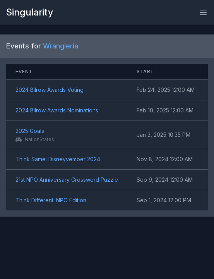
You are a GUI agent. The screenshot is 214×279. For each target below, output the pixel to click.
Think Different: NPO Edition (50, 200)
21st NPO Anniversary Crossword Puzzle (66, 179)
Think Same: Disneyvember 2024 (57, 159)
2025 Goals (29, 130)
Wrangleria (60, 46)
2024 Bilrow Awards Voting (49, 89)
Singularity (29, 12)
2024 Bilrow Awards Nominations (56, 110)
